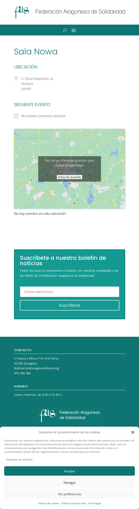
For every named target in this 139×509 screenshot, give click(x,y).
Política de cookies (49, 503)
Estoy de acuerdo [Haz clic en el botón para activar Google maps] (69, 177)
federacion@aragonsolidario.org (36, 368)
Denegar (70, 482)
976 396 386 (22, 373)
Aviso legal (94, 503)
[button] (133, 432)
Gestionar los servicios (19, 459)
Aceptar (69, 471)
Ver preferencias (69, 494)
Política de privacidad (74, 503)
